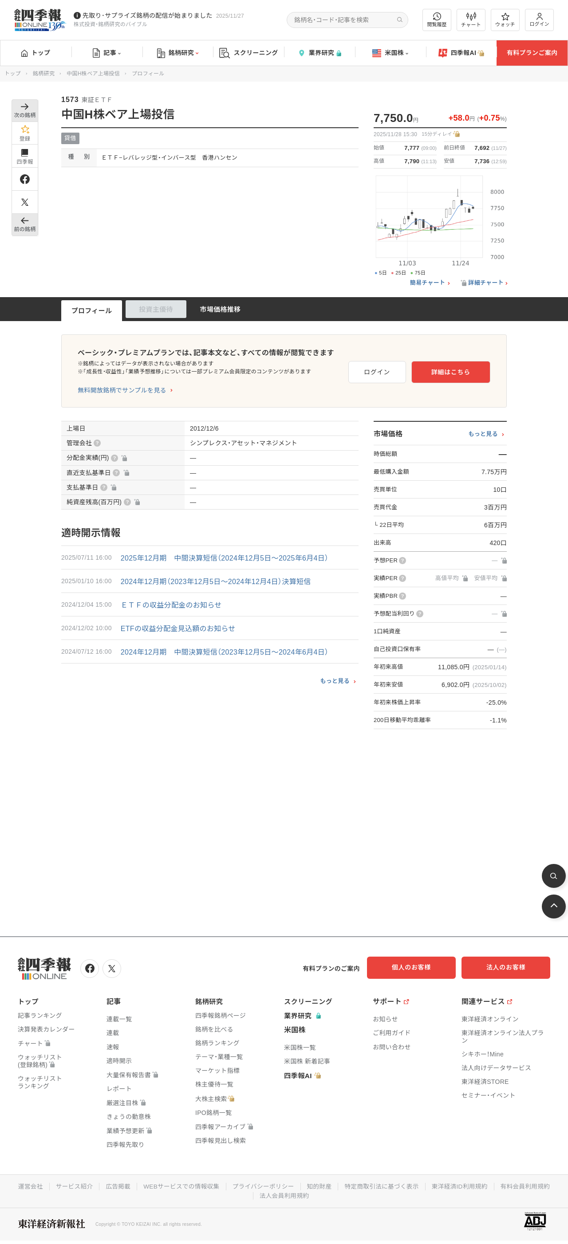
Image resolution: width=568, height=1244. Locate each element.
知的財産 (351, 1185)
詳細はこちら (461, 370)
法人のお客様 (510, 967)
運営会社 (57, 1185)
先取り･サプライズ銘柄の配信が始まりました (148, 15)
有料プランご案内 (532, 52)
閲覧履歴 (437, 19)
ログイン (539, 20)
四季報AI (461, 53)
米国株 (390, 53)
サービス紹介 (102, 1185)
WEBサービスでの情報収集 (211, 1185)
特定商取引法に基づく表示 (415, 1185)
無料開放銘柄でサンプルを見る (122, 390)
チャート (471, 20)
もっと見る (335, 681)
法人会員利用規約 (316, 1194)
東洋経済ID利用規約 (495, 1185)
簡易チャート (428, 283)
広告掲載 (146, 1185)
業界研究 (319, 53)
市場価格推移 (220, 309)
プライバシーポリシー (294, 1185)
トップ (35, 52)
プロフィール (91, 310)
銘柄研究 (177, 53)
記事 (107, 53)
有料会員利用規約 (252, 1194)
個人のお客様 (421, 967)
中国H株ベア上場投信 (93, 74)
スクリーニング (248, 53)
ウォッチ (505, 20)
